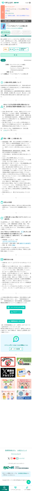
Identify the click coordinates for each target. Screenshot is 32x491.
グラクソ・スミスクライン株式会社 (14, 28)
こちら (5, 130)
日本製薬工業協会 (22, 473)
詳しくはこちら (9, 13)
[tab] (6, 32)
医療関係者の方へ (10, 450)
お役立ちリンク (22, 450)
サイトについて (16, 454)
